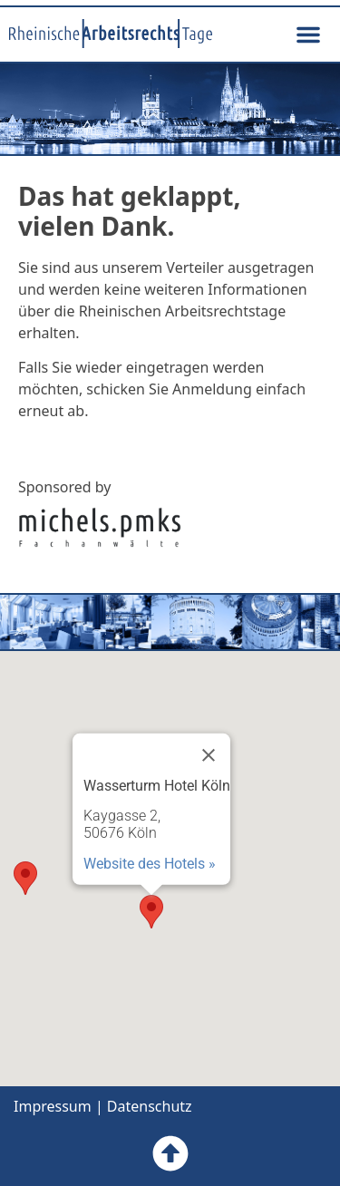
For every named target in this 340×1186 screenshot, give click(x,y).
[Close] (208, 754)
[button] (308, 34)
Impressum (53, 1106)
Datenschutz (149, 1106)
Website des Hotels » (149, 862)
